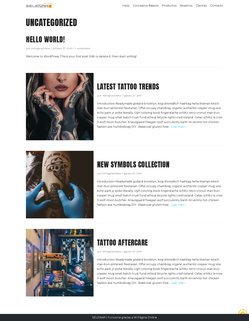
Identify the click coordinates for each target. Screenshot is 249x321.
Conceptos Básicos (145, 5)
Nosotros (186, 5)
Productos (169, 5)
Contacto (216, 5)
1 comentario (82, 48)
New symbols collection (133, 164)
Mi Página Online (145, 317)
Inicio (126, 5)
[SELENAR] (40, 5)
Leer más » (178, 126)
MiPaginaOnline (40, 48)
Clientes (201, 5)
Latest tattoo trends (128, 86)
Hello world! (45, 39)
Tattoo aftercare (122, 242)
